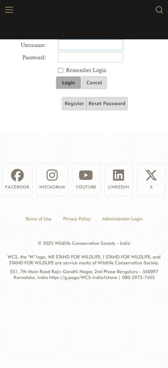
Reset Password (107, 103)
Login (68, 82)
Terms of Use (38, 218)
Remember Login (86, 70)
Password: (34, 57)
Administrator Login (122, 218)
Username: (33, 45)
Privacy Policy (77, 218)
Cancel (94, 82)
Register (74, 103)
